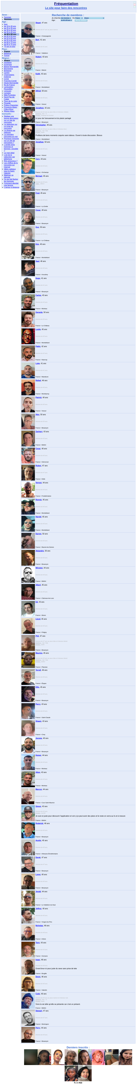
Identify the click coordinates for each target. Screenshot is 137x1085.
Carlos (38, 295)
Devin (38, 977)
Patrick (39, 397)
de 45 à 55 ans (10, 36)
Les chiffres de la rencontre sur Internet (11, 165)
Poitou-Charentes (11, 105)
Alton (38, 772)
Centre (6, 73)
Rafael (38, 380)
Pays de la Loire (10, 101)
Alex (37, 415)
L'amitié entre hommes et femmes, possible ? (11, 148)
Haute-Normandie (11, 83)
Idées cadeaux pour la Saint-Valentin (10, 171)
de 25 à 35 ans (10, 28)
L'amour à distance (11, 187)
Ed (37, 602)
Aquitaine (8, 63)
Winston (39, 568)
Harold (38, 517)
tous (5, 24)
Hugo (38, 278)
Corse (6, 79)
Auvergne (8, 65)
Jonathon (40, 108)
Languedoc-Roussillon (9, 88)
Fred (38, 193)
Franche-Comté (10, 81)
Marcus (39, 789)
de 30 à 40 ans (10, 30)
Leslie (38, 329)
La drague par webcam (9, 131)
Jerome (39, 738)
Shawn (38, 721)
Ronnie (39, 500)
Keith (38, 74)
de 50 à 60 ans (10, 38)
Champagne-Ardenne (9, 76)
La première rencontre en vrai (11, 136)
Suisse (6, 56)
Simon (38, 806)
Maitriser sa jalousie (8, 176)
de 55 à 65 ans (10, 40)
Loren (38, 874)
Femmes (7, 17)
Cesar (38, 210)
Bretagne (7, 71)
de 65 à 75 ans (10, 44)
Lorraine (7, 93)
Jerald (38, 892)
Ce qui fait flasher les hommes (11, 180)
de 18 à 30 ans (10, 26)
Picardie (7, 103)
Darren (38, 534)
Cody (38, 994)
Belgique (7, 53)
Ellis (37, 687)
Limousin (7, 91)
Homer (38, 755)
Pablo (38, 346)
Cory (38, 159)
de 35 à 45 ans (10, 32)
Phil (37, 636)
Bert (37, 40)
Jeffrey (38, 909)
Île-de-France (9, 85)
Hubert (38, 57)
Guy (37, 227)
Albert (38, 585)
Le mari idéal (9, 153)
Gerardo (39, 312)
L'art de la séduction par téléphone (9, 157)
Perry (38, 1028)
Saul (37, 261)
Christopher (41, 125)
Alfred (38, 91)
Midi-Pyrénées (10, 95)
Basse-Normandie (11, 67)
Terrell (38, 670)
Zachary (39, 432)
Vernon (39, 483)
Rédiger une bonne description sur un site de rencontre (11, 119)
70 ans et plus (9, 46)
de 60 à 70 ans (10, 42)
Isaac (38, 960)
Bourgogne (8, 69)
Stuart (38, 23)
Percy (38, 704)
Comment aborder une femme (11, 184)
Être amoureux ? (10, 161)
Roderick (39, 823)
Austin (38, 840)
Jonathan (40, 142)
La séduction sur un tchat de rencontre (10, 126)
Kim (37, 244)
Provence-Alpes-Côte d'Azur (10, 108)
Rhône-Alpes (9, 111)
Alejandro (40, 551)
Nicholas (39, 926)
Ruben (38, 466)
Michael (39, 176)
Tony (38, 943)
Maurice (39, 653)
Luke (38, 363)
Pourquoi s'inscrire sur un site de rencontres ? (11, 141)
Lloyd (38, 619)
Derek (38, 857)
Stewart (39, 1011)
